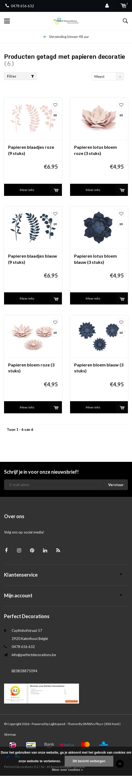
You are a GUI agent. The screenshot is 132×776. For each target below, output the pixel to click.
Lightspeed (57, 724)
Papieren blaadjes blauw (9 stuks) (32, 259)
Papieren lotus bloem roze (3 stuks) (95, 150)
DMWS (88, 724)
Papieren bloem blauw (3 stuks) (98, 367)
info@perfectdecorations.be (34, 655)
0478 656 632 (19, 6)
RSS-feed (112, 724)
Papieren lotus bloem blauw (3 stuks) (95, 259)
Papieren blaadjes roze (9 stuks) (31, 150)
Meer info (27, 190)
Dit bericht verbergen (89, 761)
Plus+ (99, 724)
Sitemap (10, 734)
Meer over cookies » (67, 770)
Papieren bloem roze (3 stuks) (31, 367)
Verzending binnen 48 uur (66, 36)
